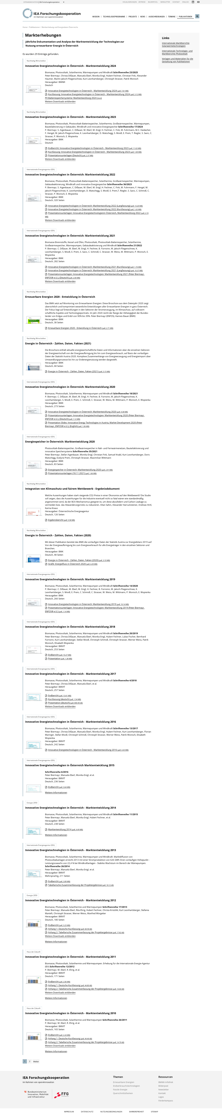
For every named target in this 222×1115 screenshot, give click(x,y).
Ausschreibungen (157, 16)
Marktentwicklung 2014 (65, 829)
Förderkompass (165, 1100)
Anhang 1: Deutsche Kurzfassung (70, 928)
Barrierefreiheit (136, 1111)
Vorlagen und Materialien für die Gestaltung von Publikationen (177, 60)
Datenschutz (87, 1111)
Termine (171, 16)
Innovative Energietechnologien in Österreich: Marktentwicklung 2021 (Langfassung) (95, 270)
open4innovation (30, 2)
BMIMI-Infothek (165, 1082)
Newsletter (165, 2)
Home (25, 27)
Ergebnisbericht (61, 519)
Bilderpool (153, 2)
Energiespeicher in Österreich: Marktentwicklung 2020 (60, 441)
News (142, 16)
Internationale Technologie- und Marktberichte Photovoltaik (177, 52)
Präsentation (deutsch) (65, 702)
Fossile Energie (120, 1089)
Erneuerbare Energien (123, 1082)
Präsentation (60, 658)
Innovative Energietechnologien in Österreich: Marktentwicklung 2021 (70, 235)
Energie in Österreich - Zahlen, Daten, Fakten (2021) (58, 343)
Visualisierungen (130, 2)
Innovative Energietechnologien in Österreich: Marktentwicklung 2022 (70, 174)
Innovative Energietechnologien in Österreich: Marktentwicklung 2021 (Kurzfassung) (94, 266)
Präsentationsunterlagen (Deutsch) (70, 155)
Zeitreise (141, 2)
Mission (96, 16)
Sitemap (154, 1111)
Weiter (36, 1061)
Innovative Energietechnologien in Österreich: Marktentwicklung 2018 (70, 626)
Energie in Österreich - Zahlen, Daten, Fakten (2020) (58, 535)
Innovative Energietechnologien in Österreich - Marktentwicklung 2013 (70, 850)
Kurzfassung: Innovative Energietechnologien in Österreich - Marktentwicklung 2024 (95, 94)
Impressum (69, 1111)
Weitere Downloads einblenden (60, 101)
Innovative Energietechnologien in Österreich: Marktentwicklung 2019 (70, 579)
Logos (161, 1097)
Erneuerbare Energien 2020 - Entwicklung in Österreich (60, 296)
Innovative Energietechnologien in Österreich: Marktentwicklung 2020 (70, 386)
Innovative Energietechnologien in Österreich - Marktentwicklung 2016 (70, 721)
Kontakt (176, 2)
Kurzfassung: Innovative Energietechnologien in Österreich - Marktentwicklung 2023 (95, 151)
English (185, 2)
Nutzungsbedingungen (111, 1111)
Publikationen (185, 16)
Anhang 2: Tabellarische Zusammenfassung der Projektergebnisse (86, 932)
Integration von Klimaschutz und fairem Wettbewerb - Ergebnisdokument (72, 488)
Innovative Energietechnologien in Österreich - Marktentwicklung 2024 (70, 66)
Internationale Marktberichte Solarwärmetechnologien (175, 44)
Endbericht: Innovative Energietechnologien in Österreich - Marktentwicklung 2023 (94, 148)
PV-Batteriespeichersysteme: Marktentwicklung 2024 (73, 97)
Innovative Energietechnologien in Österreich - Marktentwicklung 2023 (70, 117)
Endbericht (59, 654)
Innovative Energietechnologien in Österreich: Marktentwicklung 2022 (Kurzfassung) (94, 209)
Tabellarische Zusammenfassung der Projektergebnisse (81, 885)
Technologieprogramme (114, 16)
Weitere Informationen (56, 792)
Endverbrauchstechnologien (126, 1086)
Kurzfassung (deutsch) (64, 699)
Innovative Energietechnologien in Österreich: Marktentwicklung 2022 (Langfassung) (95, 205)
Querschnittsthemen (123, 1093)
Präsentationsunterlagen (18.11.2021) (72, 473)
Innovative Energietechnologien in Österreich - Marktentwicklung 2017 (70, 673)
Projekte (133, 16)
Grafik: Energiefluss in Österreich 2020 (72, 563)
